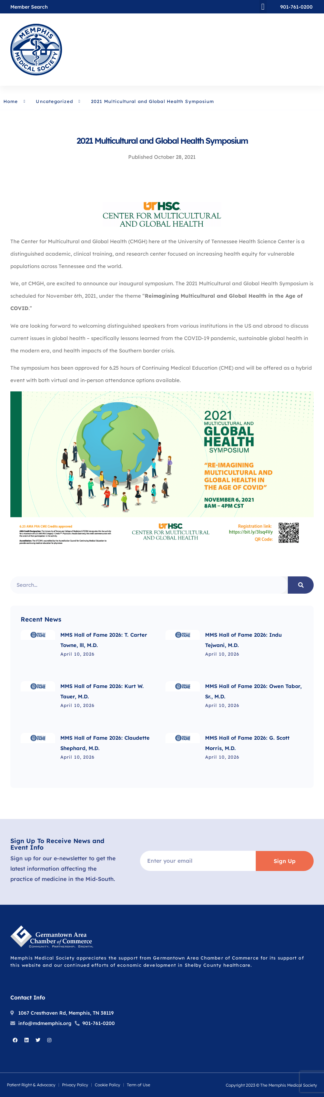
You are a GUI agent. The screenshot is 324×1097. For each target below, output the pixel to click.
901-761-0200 (296, 7)
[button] (263, 6)
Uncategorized (54, 101)
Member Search (29, 7)
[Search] (301, 585)
